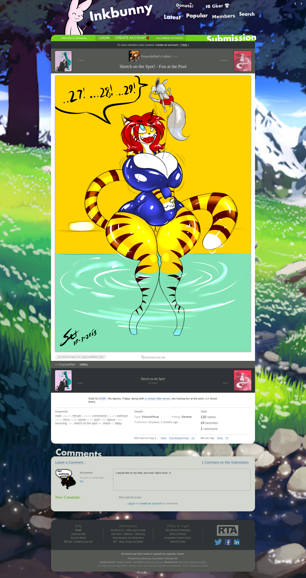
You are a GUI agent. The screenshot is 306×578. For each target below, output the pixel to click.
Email (78, 530)
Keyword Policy (178, 541)
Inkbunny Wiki (78, 534)
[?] (193, 438)
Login (104, 38)
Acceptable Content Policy (178, 537)
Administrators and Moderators (128, 537)
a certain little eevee (157, 398)
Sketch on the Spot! (153, 378)
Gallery (84, 364)
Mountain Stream (187, 562)
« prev (80, 383)
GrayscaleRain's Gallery (159, 56)
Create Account (130, 38)
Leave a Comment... (70, 462)
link (81, 481)
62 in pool (152, 383)
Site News (116, 534)
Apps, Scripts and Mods (131, 541)
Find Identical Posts (179, 438)
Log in (131, 503)
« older (81, 60)
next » (225, 383)
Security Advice (78, 537)
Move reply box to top (130, 497)
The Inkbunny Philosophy (178, 530)
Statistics (128, 534)
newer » (224, 60)
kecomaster (86, 472)
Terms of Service (177, 534)
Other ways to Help (136, 530)
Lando (203, 562)
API (115, 541)
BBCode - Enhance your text (78, 541)
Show (163, 438)
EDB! (102, 398)
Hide (184, 44)
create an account (167, 44)
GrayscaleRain (67, 364)
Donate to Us (117, 530)
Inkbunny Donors (154, 562)
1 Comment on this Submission (225, 462)
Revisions (140, 534)
